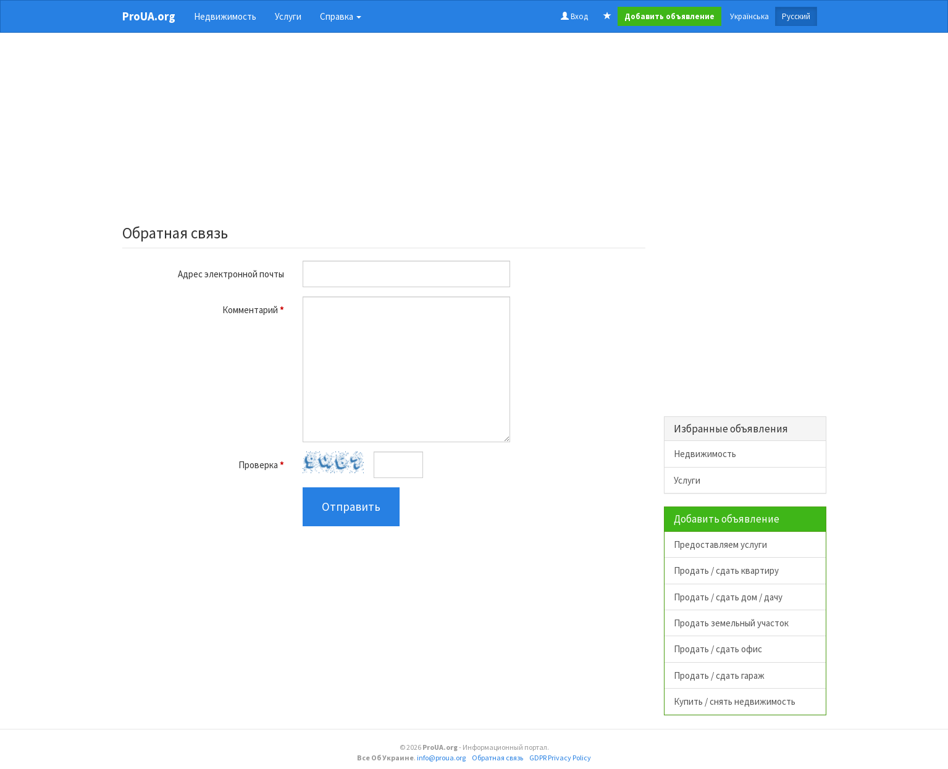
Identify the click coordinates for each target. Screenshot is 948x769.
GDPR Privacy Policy (560, 757)
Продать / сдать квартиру (726, 570)
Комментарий (253, 310)
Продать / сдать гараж (719, 675)
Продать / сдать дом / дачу (728, 597)
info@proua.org (441, 757)
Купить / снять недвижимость (734, 701)
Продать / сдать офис (718, 649)
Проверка (261, 465)
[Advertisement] (384, 132)
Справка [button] (340, 16)
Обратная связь (497, 757)
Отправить (351, 506)
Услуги (288, 16)
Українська (749, 16)
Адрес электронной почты (231, 274)
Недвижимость (225, 16)
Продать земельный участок (731, 623)
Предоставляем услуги (720, 544)
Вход (574, 16)
